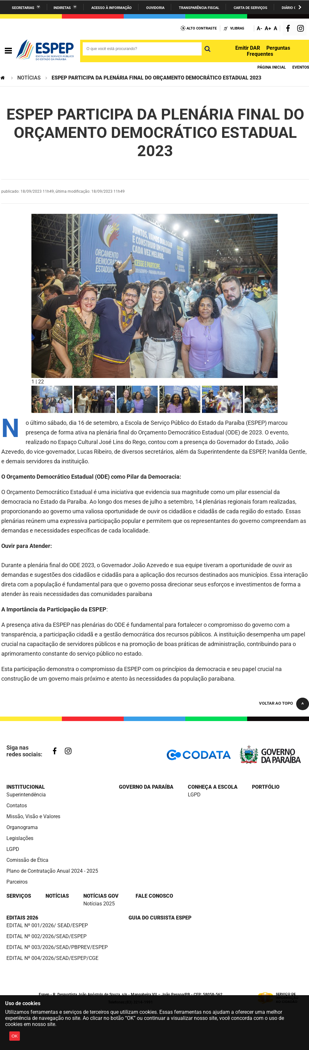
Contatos (16, 805)
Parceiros (17, 882)
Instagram (301, 29)
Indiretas (62, 8)
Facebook (289, 29)
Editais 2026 (22, 918)
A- (259, 28)
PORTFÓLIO (266, 787)
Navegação (8, 51)
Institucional (25, 787)
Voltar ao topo (276, 703)
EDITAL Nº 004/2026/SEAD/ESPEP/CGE (52, 958)
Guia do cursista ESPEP (160, 918)
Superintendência (26, 795)
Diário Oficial (294, 8)
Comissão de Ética (27, 860)
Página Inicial (271, 67)
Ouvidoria (155, 8)
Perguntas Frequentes (268, 51)
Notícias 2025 (99, 904)
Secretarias (23, 8)
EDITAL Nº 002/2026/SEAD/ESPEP (46, 936)
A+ (268, 28)
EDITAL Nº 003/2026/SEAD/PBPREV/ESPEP (57, 947)
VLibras (237, 28)
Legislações (19, 838)
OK (15, 1036)
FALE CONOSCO (154, 896)
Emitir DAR (247, 48)
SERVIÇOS (18, 896)
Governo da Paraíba (146, 787)
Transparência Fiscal (199, 8)
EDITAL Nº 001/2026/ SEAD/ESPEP (47, 925)
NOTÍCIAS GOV (101, 896)
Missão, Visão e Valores (33, 816)
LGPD (12, 849)
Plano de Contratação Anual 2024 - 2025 (52, 871)
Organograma (22, 827)
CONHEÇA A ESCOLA (213, 787)
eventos (300, 67)
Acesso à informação (111, 8)
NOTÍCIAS (29, 78)
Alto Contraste (202, 28)
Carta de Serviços (250, 8)
